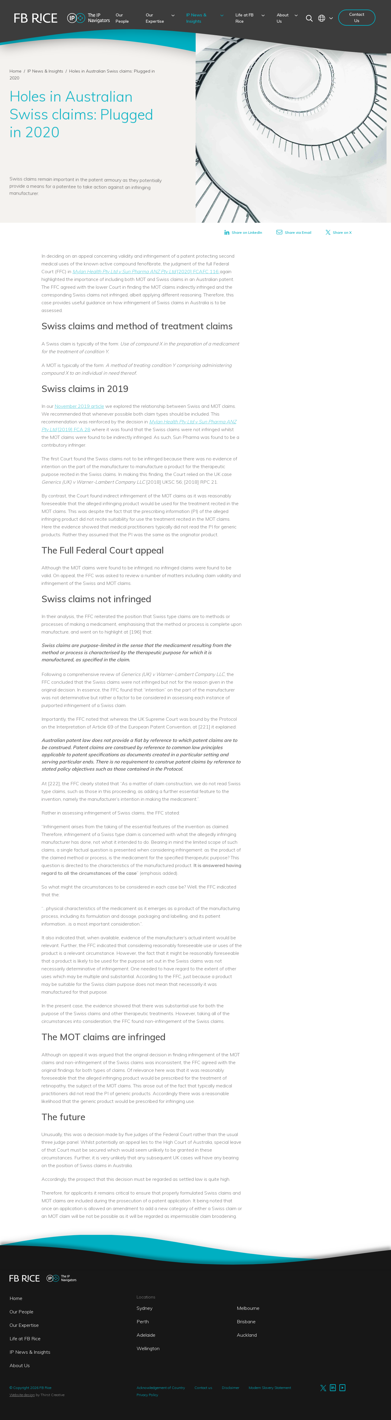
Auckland (247, 1335)
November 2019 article (79, 406)
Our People (21, 1312)
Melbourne (248, 1308)
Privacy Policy (147, 1395)
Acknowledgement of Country (161, 1387)
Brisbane (246, 1321)
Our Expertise (24, 1325)
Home (15, 71)
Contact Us (357, 17)
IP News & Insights (45, 71)
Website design (22, 1395)
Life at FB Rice (25, 1338)
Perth (143, 1321)
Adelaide (146, 1335)
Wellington (148, 1348)
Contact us (203, 1387)
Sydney (144, 1308)
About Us (20, 1365)
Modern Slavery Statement (270, 1387)
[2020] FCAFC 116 (146, 271)
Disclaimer (230, 1387)
